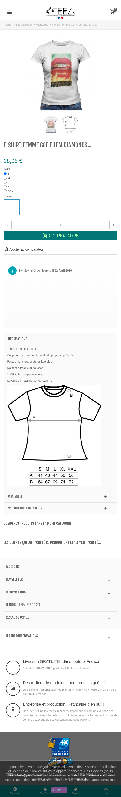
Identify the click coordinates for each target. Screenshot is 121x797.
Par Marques (24, 24)
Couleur (9, 196)
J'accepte (59, 790)
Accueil (8, 24)
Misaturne (42, 24)
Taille (7, 168)
